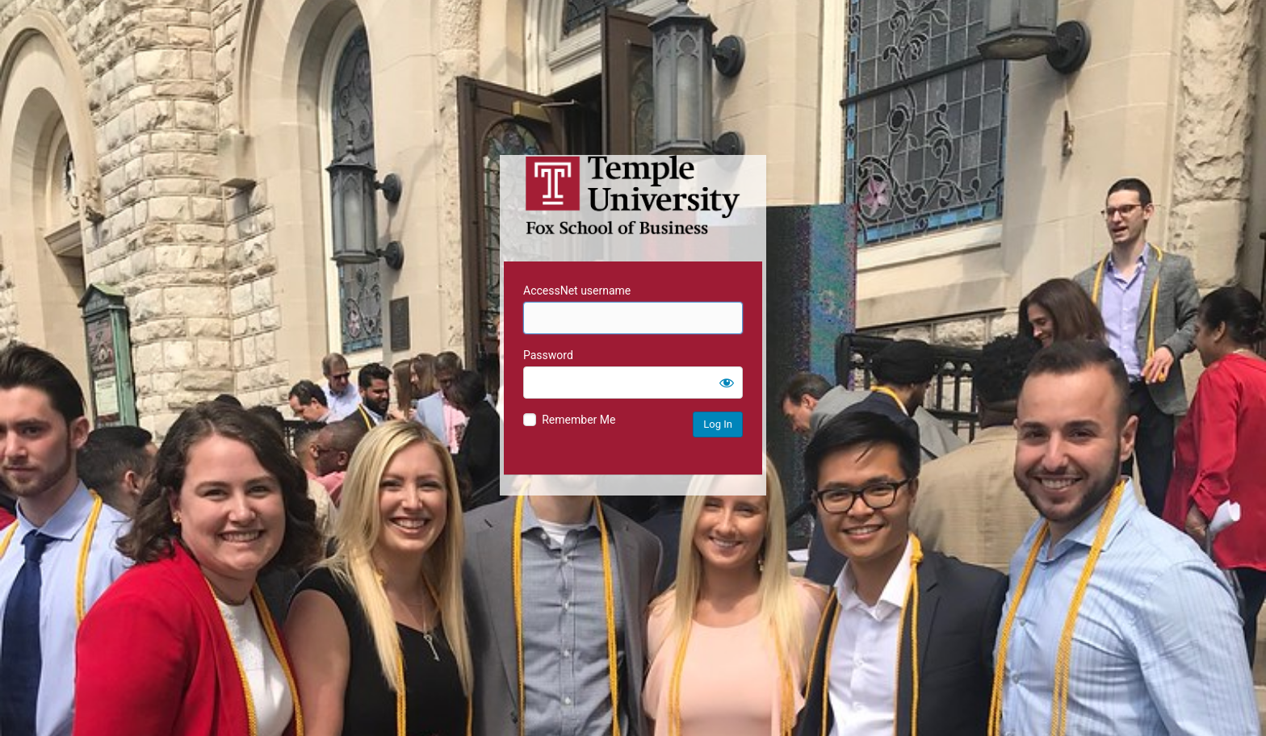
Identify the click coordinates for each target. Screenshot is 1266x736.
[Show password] (727, 382)
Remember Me (578, 419)
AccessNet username (577, 290)
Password (548, 355)
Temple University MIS (633, 195)
